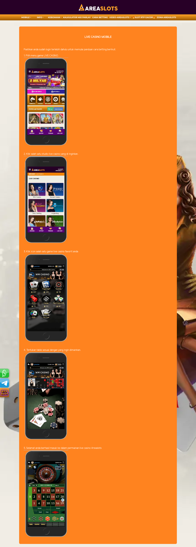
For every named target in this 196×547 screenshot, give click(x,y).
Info (39, 17)
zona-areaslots (166, 17)
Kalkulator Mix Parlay (77, 17)
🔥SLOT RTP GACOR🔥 (143, 17)
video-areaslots (119, 17)
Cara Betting (100, 17)
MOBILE (25, 17)
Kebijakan (54, 17)
